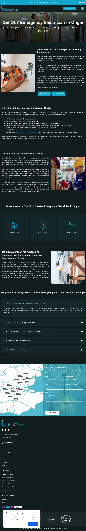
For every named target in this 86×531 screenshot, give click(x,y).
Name (47, 376)
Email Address (69, 376)
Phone (47, 384)
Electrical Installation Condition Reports (26, 132)
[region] (21, 519)
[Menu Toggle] (82, 8)
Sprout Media (38, 528)
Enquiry (47, 392)
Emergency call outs (71, 384)
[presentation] (56, 406)
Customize (11, 524)
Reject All (22, 524)
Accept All (33, 524)
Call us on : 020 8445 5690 (55, 367)
